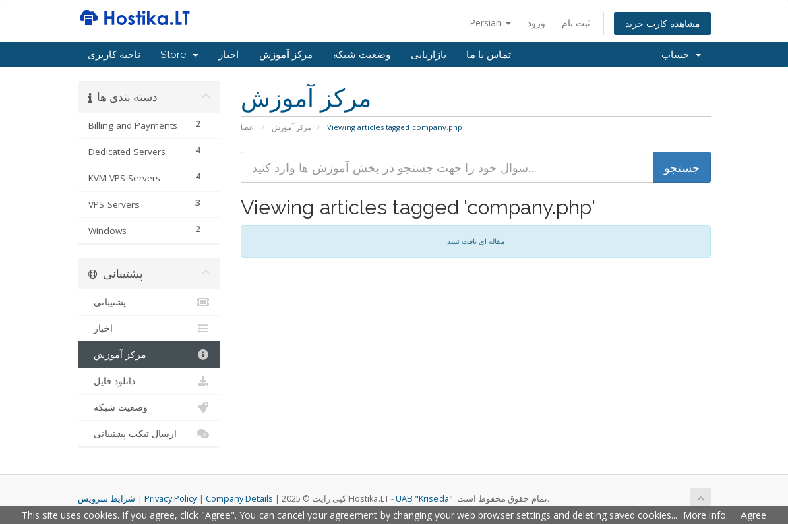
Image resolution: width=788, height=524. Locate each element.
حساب (681, 55)
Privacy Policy (170, 498)
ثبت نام (576, 22)
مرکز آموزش (286, 55)
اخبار (228, 55)
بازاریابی (428, 55)
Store (179, 55)
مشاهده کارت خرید (662, 23)
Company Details (239, 498)
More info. (705, 514)
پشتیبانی (149, 302)
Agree (753, 514)
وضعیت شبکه (361, 55)
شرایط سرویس (106, 498)
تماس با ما (488, 55)
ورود (536, 22)
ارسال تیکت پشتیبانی (149, 434)
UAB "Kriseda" (424, 498)
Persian (490, 22)
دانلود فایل (149, 381)
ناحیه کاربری (114, 55)
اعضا (248, 127)
